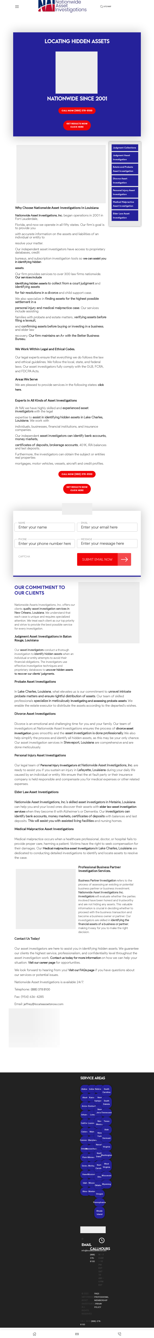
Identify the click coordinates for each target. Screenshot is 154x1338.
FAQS (96, 1304)
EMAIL (84, 527)
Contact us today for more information (77, 966)
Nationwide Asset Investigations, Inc (40, 218)
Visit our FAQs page (82, 978)
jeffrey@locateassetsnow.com (45, 1012)
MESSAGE (86, 544)
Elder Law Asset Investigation (121, 218)
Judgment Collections (124, 150)
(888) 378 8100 (42, 997)
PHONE (22, 544)
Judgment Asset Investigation (121, 160)
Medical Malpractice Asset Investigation (123, 207)
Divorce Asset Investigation (120, 183)
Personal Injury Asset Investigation (124, 195)
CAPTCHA (24, 561)
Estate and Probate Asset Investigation (123, 172)
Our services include (29, 280)
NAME (21, 527)
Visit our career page (50, 971)
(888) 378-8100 (92, 1268)
